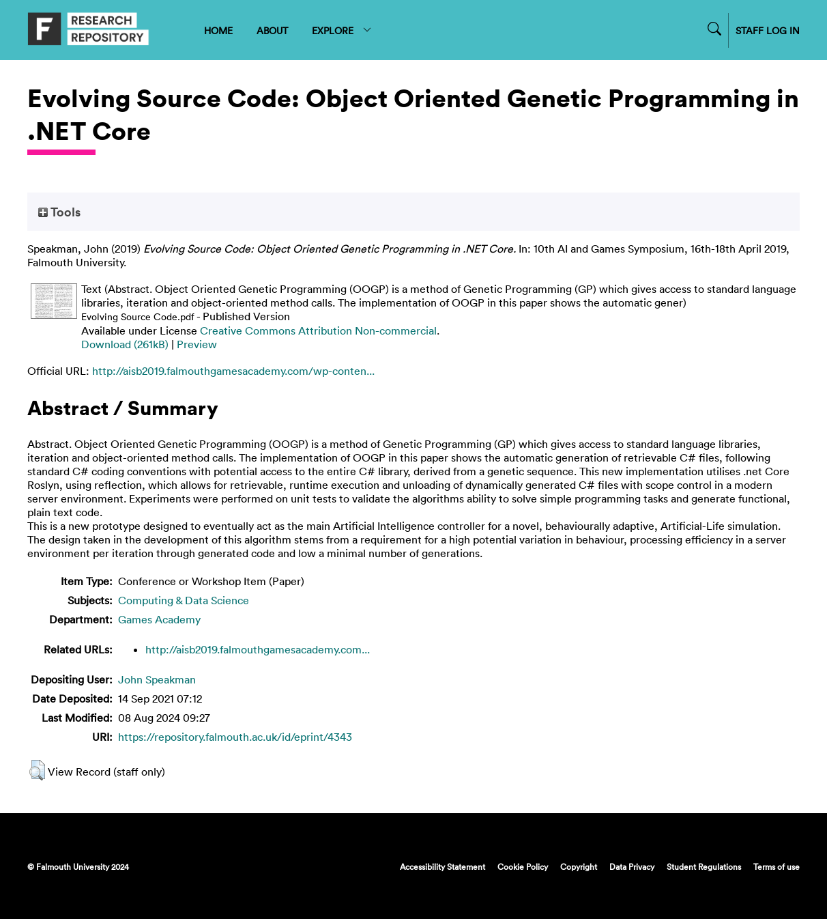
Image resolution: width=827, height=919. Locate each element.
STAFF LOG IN (768, 30)
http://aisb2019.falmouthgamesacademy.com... (257, 649)
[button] (37, 770)
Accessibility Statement (442, 866)
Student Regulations (704, 866)
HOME (218, 30)
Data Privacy (631, 866)
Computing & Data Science (183, 600)
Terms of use (776, 866)
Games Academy (159, 619)
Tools (59, 211)
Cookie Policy (522, 866)
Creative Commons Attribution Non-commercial (318, 330)
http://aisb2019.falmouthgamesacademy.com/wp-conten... (233, 371)
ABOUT (272, 30)
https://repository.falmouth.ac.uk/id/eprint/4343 (235, 737)
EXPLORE (342, 30)
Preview (197, 344)
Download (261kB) (125, 344)
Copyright (578, 866)
